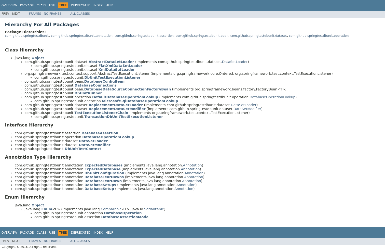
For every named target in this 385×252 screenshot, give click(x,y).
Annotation (192, 165)
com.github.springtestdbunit (27, 36)
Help (109, 5)
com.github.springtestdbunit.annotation (81, 36)
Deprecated (81, 5)
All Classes (80, 13)
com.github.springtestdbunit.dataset (258, 36)
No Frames (52, 13)
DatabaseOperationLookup (272, 97)
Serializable (154, 209)
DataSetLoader (235, 62)
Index (98, 5)
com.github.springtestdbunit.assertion (144, 36)
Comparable (111, 209)
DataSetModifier (247, 109)
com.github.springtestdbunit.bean (202, 36)
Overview (9, 5)
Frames (35, 13)
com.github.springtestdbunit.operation (319, 36)
